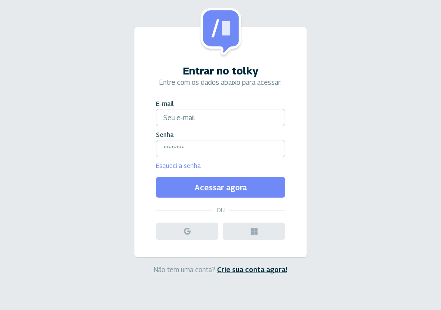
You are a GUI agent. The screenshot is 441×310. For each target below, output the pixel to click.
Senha (165, 134)
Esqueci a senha (178, 165)
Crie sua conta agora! (252, 270)
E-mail (165, 103)
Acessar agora (221, 187)
